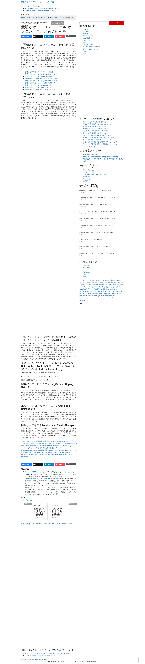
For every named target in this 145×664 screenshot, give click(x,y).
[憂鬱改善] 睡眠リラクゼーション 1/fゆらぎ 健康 (93, 204)
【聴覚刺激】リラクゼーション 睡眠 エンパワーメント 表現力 (97, 197)
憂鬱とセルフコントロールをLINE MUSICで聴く (41, 83)
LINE (84, 274)
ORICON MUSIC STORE (90, 49)
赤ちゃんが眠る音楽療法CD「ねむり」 (96, 133)
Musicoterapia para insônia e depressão (47, 452)
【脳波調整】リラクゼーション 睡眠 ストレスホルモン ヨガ (96, 225)
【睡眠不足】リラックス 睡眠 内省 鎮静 (90, 240)
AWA (84, 42)
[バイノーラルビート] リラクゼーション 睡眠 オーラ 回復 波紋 (97, 211)
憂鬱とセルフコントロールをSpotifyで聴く (39, 72)
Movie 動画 (86, 177)
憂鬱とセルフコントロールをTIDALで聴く (39, 85)
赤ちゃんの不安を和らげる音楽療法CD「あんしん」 (100, 137)
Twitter (36, 659)
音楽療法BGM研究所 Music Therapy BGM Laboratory (42, 478)
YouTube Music (88, 38)
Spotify (85, 29)
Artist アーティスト (89, 172)
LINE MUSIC (87, 40)
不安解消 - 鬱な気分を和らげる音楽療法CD (97, 124)
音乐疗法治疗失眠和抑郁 (46, 448)
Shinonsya (24, 659)
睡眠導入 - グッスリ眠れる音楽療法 (94, 122)
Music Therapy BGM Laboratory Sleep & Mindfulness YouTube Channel (48, 653)
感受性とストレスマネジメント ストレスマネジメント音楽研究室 (46, 487)
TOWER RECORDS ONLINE (92, 47)
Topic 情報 (86, 179)
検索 (116, 23)
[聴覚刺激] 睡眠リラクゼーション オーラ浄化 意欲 (93, 247)
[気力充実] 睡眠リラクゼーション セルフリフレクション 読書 (97, 218)
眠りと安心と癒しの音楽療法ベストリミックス (98, 140)
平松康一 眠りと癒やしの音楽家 (31, 441)
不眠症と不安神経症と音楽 (38, 443)
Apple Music (87, 31)
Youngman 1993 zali (31, 472)
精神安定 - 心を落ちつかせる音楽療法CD (96, 128)
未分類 (85, 181)
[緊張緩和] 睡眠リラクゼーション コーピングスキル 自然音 (96, 233)
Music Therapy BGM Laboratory (31, 524)
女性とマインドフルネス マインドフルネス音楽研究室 (95, 190)
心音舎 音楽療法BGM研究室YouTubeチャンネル (40, 655)
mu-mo (85, 53)
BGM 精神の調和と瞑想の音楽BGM (94, 174)
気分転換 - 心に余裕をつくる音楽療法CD (96, 131)
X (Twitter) (86, 268)
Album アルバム (57, 23)
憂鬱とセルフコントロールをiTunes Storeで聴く (41, 90)
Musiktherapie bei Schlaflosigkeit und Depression (49, 450)
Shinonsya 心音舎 (48, 524)
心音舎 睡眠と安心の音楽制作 (53, 441)
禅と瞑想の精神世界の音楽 (34, 446)
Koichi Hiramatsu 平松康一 (64, 524)
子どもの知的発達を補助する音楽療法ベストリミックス (101, 144)
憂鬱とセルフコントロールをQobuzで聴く (39, 87)
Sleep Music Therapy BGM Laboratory (56, 446)
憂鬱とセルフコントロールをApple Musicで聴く (41, 74)
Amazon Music (88, 36)
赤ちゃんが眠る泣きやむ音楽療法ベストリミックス (100, 142)
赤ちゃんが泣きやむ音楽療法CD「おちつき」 (98, 135)
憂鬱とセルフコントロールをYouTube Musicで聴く (42, 81)
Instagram (86, 270)
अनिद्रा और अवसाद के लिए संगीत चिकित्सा (99, 293)
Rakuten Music (88, 45)
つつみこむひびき (89, 146)
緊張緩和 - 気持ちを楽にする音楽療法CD (96, 126)
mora (85, 51)
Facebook (86, 272)
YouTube (86, 34)
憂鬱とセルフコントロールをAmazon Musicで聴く (41, 78)
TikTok (85, 276)
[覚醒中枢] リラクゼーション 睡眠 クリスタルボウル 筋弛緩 (96, 254)
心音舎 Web (87, 265)
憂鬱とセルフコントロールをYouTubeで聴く (39, 76)
